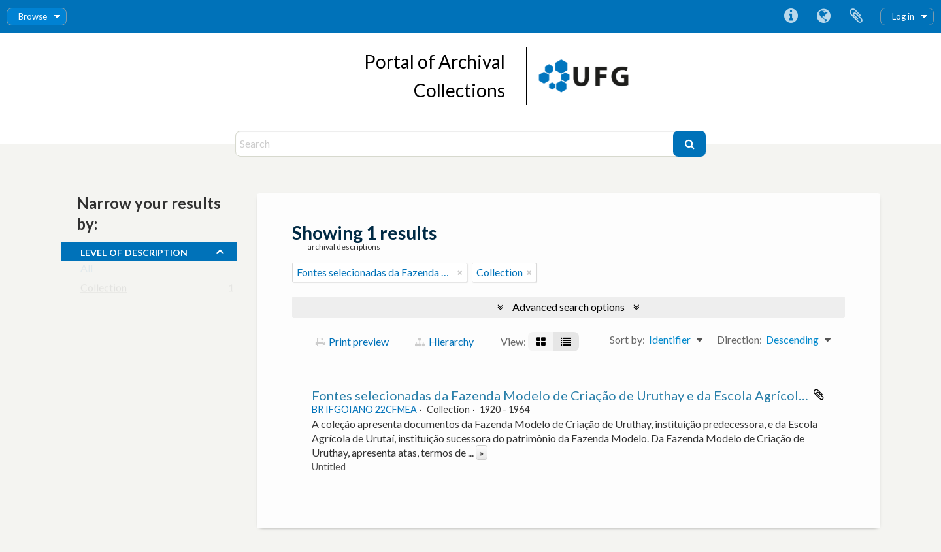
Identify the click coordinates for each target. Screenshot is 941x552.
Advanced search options (568, 306)
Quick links (790, 16)
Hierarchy (444, 341)
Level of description (134, 251)
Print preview (352, 341)
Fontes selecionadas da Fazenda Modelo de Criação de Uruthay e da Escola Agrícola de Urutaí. (589, 395)
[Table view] (566, 341)
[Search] (455, 144)
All (86, 271)
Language (823, 16)
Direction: (739, 339)
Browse (32, 16)
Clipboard (856, 16)
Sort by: (627, 339)
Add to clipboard (818, 394)
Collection (103, 290)
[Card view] (540, 341)
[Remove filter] (460, 272)
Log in (903, 16)
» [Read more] (481, 452)
